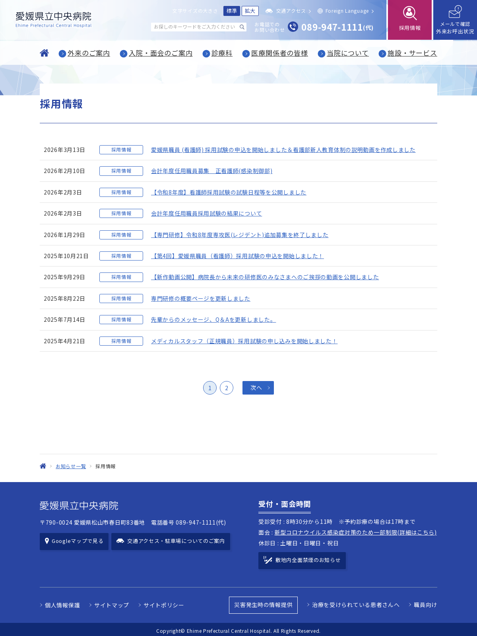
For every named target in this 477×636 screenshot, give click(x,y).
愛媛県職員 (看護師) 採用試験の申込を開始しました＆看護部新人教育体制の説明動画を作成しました (283, 150)
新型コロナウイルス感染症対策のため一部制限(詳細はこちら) (356, 532)
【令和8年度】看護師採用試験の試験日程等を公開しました (228, 192)
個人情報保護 (62, 603)
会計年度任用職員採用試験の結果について (206, 213)
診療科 (222, 53)
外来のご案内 (89, 53)
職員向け (425, 602)
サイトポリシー (163, 603)
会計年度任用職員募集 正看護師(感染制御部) (211, 171)
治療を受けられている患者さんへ (356, 602)
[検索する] (242, 27)
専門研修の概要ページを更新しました (200, 298)
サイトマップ (111, 603)
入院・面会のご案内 (161, 53)
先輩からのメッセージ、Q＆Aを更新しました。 (213, 319)
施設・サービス (412, 53)
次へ (256, 387)
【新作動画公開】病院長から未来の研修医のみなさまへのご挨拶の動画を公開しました (265, 277)
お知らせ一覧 (71, 466)
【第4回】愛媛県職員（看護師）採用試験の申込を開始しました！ (237, 256)
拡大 (250, 10)
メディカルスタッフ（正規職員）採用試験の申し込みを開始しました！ (244, 341)
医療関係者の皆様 (279, 53)
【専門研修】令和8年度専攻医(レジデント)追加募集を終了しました (239, 235)
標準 (232, 10)
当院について (348, 53)
